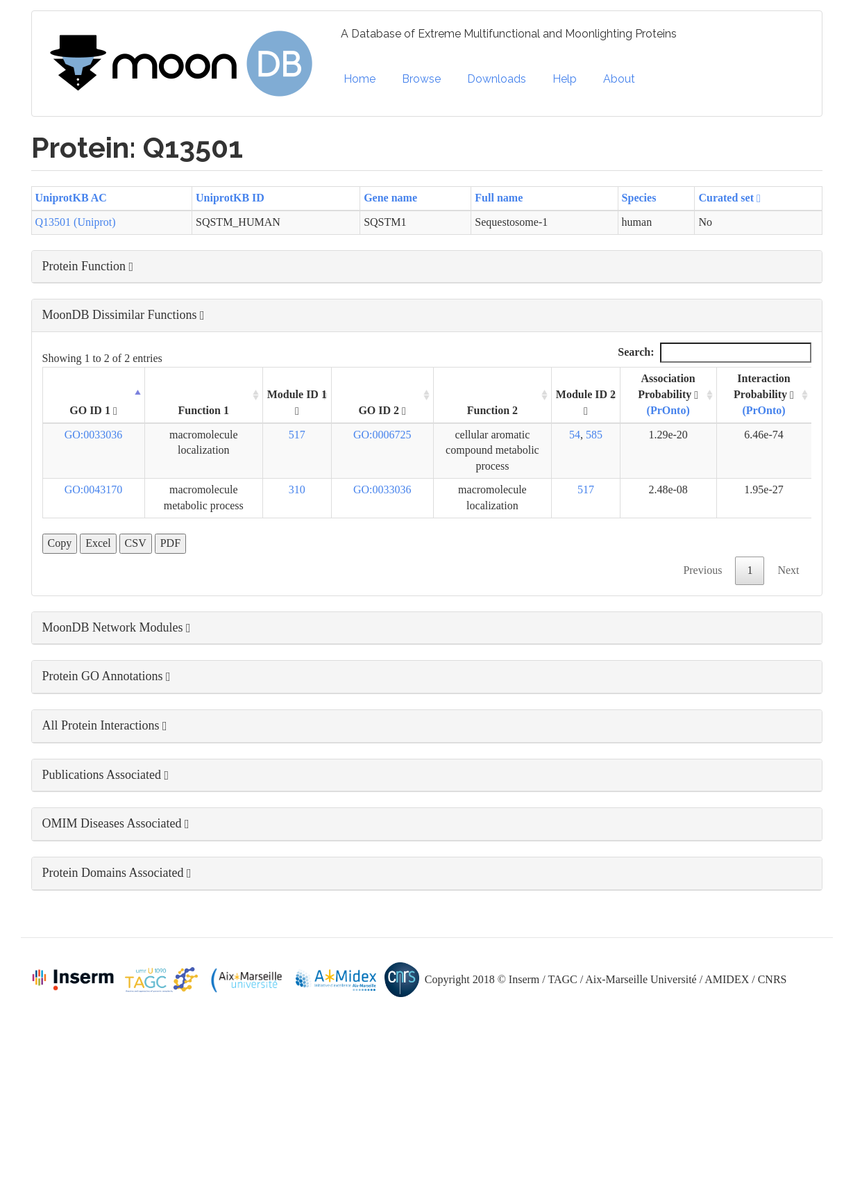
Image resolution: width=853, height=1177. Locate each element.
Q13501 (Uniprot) (75, 222)
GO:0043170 (94, 489)
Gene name (390, 198)
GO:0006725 (382, 435)
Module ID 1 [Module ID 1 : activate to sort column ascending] (297, 402)
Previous (702, 570)
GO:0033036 (94, 435)
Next (788, 570)
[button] (427, 267)
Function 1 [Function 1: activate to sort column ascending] (203, 410)
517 (297, 435)
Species (639, 198)
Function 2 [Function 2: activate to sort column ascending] (492, 410)
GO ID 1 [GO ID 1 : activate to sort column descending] (93, 410)
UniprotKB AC (71, 198)
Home (359, 78)
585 (594, 435)
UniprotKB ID (230, 198)
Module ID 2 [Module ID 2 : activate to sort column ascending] (586, 402)
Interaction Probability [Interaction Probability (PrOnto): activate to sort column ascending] (764, 394)
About (619, 78)
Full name (499, 198)
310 (297, 489)
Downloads (496, 78)
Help (564, 78)
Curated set (729, 198)
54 (574, 435)
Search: (714, 353)
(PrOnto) (668, 410)
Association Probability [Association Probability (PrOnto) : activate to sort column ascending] (668, 394)
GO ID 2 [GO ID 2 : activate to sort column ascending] (382, 410)
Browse (421, 78)
